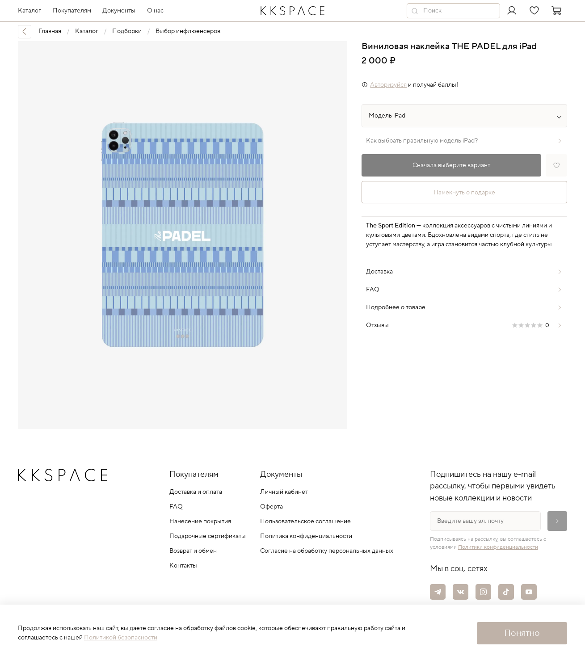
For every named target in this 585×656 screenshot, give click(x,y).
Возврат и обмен (193, 551)
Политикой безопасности (120, 638)
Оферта (271, 507)
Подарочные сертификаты (207, 536)
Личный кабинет (284, 492)
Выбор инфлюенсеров (188, 31)
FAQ (176, 507)
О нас (155, 11)
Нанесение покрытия (200, 521)
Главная (49, 31)
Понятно (522, 633)
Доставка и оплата (195, 492)
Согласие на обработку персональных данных (326, 551)
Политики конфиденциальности (498, 547)
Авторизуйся (388, 85)
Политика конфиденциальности (306, 536)
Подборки (127, 31)
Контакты (183, 566)
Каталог (86, 31)
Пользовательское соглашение (305, 521)
